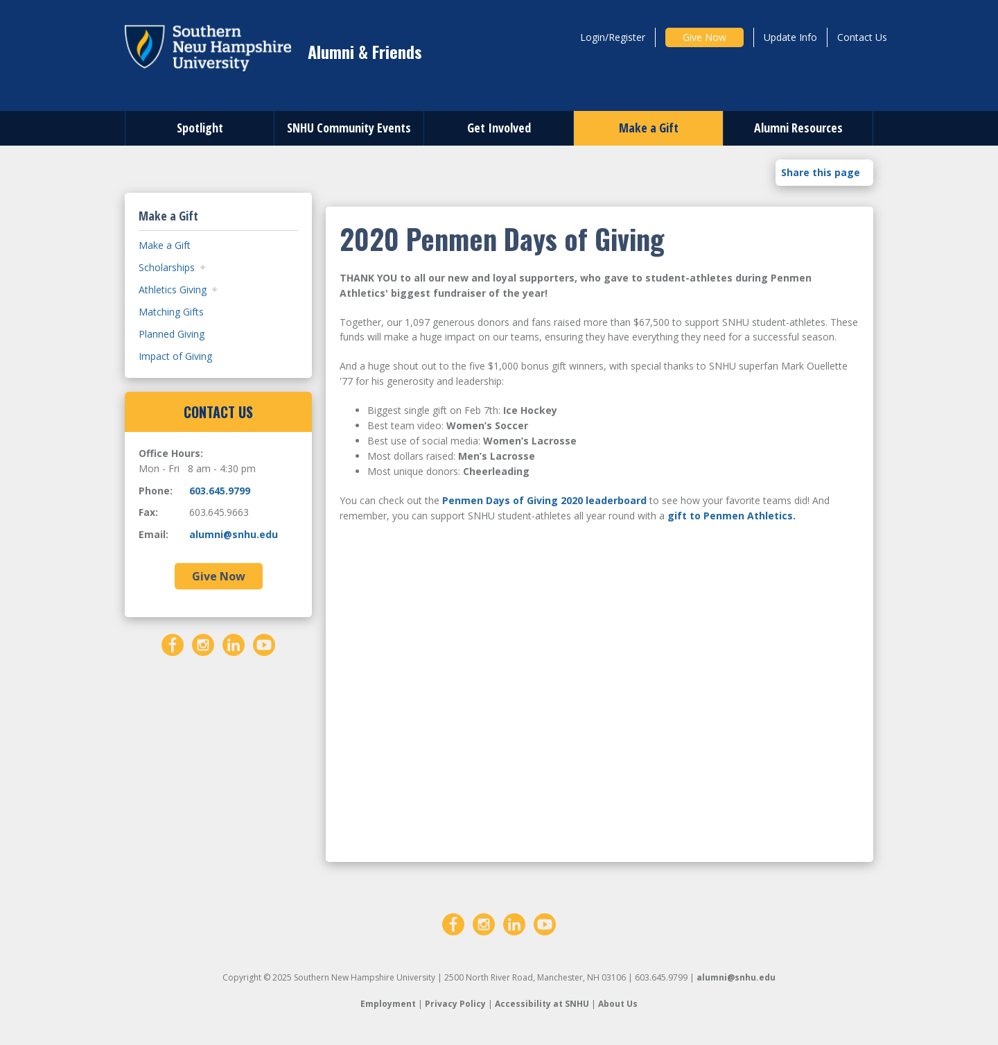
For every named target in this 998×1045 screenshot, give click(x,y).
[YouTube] (264, 643)
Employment (388, 1004)
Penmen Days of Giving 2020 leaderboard (544, 500)
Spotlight (200, 127)
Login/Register (612, 37)
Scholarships (167, 267)
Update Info (790, 37)
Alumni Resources (798, 127)
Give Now (704, 37)
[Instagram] (203, 643)
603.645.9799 (219, 490)
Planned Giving (171, 333)
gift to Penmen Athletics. (731, 515)
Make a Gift (649, 127)
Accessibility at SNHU (542, 1004)
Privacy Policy (455, 1004)
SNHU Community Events (349, 127)
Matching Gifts (171, 311)
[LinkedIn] (233, 643)
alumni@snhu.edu (233, 534)
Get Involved (499, 127)
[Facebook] (172, 643)
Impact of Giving (175, 356)
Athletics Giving (173, 289)
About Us (618, 1004)
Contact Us (862, 37)
